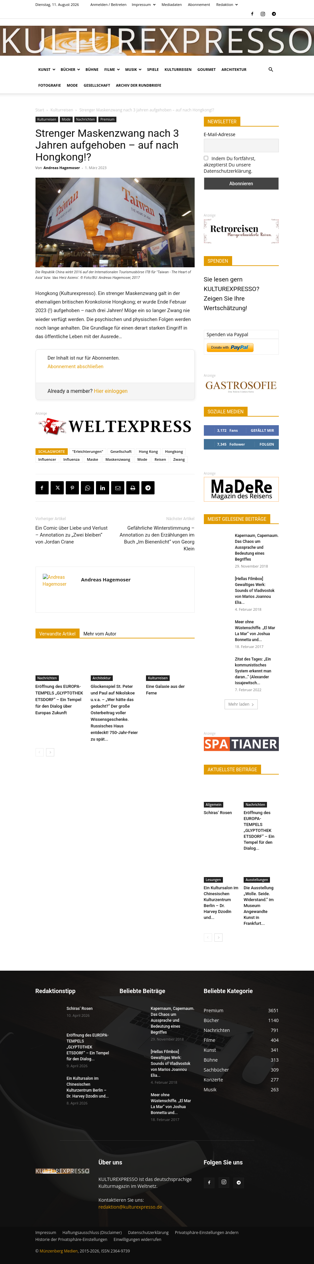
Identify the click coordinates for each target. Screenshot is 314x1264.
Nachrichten (85, 119)
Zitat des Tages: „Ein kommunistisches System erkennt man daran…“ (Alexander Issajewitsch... (253, 671)
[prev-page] (40, 752)
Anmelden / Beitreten (108, 4)
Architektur (234, 69)
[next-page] (50, 752)
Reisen (160, 459)
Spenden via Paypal (227, 334)
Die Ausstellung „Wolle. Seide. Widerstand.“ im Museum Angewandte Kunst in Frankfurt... (259, 905)
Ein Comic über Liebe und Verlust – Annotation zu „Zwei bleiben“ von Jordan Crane (72, 535)
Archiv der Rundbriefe (138, 85)
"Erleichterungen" (87, 451)
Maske (92, 459)
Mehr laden (241, 704)
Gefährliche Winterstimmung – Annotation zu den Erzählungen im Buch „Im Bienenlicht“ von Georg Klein (157, 538)
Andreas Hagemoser (61, 167)
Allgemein (214, 804)
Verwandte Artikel (57, 633)
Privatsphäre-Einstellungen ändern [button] (206, 1232)
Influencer (47, 459)
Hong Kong (148, 451)
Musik (133, 69)
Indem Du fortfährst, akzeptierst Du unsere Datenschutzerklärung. (229, 164)
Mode (72, 85)
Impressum (144, 4)
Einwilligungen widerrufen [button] (137, 1239)
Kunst (47, 69)
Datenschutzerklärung (148, 1232)
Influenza (71, 459)
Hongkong (174, 451)
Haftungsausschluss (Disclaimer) (92, 1232)
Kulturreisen (178, 69)
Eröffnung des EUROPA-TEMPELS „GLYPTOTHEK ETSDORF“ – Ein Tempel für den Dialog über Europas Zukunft (59, 699)
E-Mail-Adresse (219, 134)
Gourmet (207, 69)
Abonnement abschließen (76, 366)
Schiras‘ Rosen (218, 812)
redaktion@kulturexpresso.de (130, 1207)
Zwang (179, 459)
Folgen (266, 444)
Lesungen (213, 879)
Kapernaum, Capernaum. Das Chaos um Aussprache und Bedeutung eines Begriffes (257, 547)
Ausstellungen (257, 879)
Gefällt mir (262, 430)
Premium (107, 119)
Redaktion (227, 4)
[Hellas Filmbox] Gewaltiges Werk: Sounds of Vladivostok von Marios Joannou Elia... (255, 590)
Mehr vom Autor (100, 633)
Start (40, 110)
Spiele (152, 69)
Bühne (91, 69)
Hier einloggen (111, 391)
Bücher (71, 69)
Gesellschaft (97, 85)
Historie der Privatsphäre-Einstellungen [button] (72, 1239)
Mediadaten (172, 4)
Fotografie (49, 85)
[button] (271, 70)
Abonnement (199, 4)
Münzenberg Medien (59, 1251)
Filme (112, 69)
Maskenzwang (118, 459)
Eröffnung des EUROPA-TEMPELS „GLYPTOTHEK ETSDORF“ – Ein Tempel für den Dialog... (259, 830)
